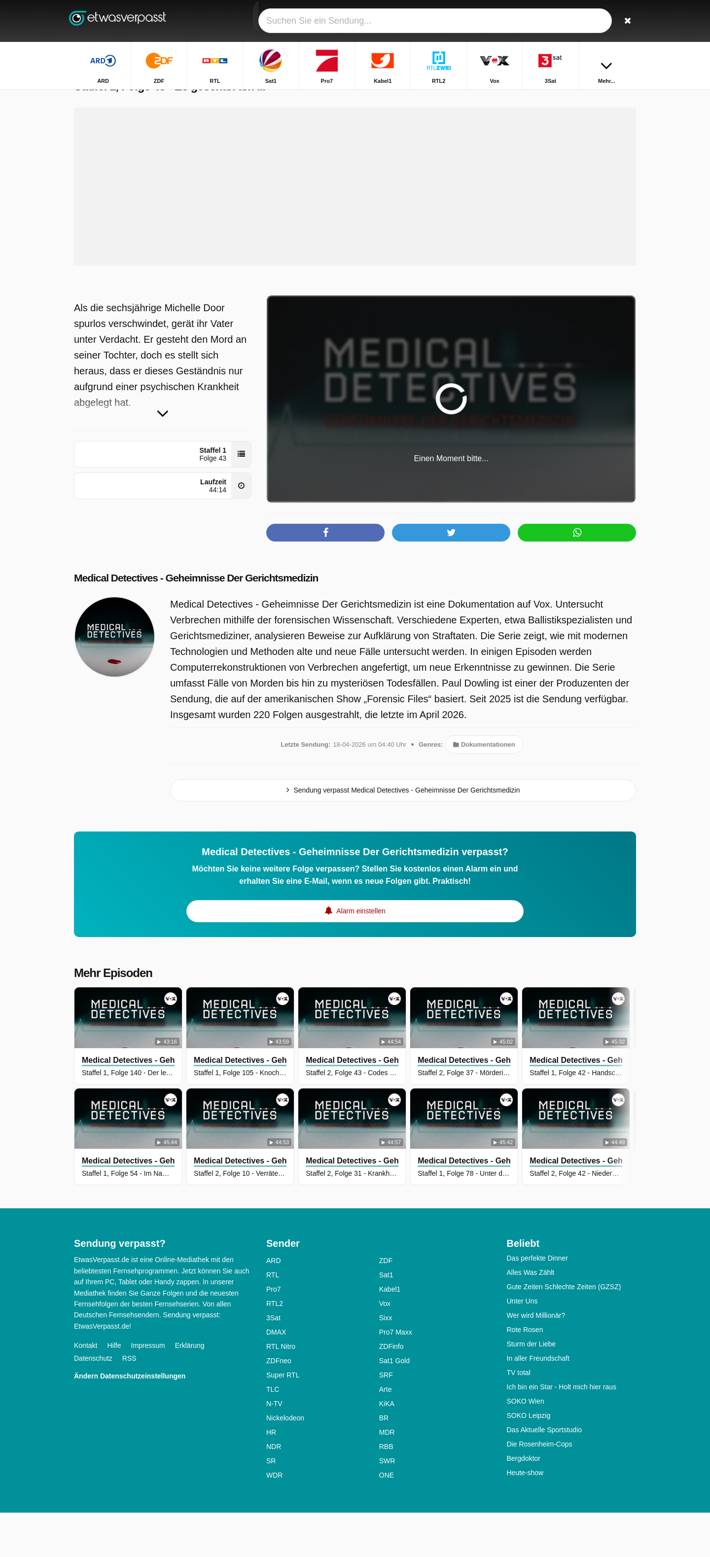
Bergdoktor (523, 1503)
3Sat (273, 1362)
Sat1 (386, 1319)
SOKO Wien (525, 1445)
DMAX (276, 1376)
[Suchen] (625, 21)
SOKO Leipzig (529, 1460)
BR (384, 1462)
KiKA (386, 1448)
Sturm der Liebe (531, 1388)
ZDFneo (278, 1405)
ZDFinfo (391, 1391)
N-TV (274, 1448)
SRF (386, 1419)
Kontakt (85, 1390)
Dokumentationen (484, 789)
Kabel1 (390, 1334)
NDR (273, 1491)
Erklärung (190, 1390)
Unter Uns (522, 1345)
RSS (129, 1403)
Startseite (341, 97)
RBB (386, 1491)
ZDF (385, 1305)
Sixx (385, 1362)
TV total (519, 1417)
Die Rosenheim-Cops (539, 1488)
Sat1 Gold (394, 1405)
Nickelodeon (285, 1462)
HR (271, 1477)
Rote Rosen (525, 1374)
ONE (386, 1519)
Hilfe (114, 1390)
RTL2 (274, 1348)
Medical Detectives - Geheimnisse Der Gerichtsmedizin (215, 621)
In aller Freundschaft (538, 1403)
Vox (384, 1348)
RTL (272, 1319)
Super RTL (282, 1419)
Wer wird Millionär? (536, 1360)
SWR (387, 1505)
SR (271, 1505)
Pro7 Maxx (395, 1376)
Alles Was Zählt (531, 1317)
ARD (273, 1305)
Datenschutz (93, 1403)
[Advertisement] (355, 231)
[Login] (592, 21)
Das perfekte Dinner (537, 1302)
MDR (387, 1477)
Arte (385, 1434)
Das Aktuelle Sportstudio (544, 1474)
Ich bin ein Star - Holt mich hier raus (562, 1431)
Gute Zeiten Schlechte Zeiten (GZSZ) (564, 1331)
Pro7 (273, 1334)
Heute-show (525, 1517)
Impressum (148, 1390)
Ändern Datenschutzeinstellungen (129, 1420)
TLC (272, 1434)
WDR (274, 1519)
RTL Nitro (280, 1391)
